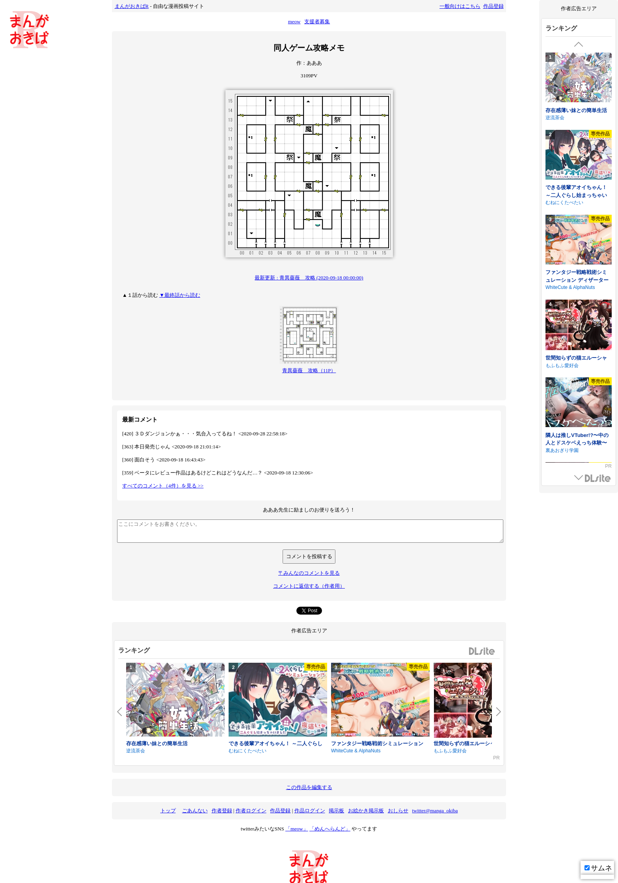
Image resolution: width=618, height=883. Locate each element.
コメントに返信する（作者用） (309, 586)
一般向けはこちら (459, 6)
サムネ (598, 868)
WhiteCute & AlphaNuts (355, 751)
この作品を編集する (309, 787)
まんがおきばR (132, 6)
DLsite (482, 651)
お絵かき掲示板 (366, 811)
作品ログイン (309, 811)
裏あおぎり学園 (562, 450)
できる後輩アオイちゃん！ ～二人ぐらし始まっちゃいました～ (576, 195)
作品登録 (493, 6)
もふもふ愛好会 (450, 751)
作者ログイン (251, 811)
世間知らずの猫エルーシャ (464, 743)
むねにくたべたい (247, 751)
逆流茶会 (135, 751)
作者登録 (222, 811)
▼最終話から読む (179, 295)
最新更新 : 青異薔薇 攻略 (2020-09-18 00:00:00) (309, 278)
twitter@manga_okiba (435, 811)
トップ (168, 811)
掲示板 (336, 811)
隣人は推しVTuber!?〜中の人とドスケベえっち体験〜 (577, 439)
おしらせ (398, 811)
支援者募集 (317, 21)
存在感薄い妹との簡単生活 (157, 743)
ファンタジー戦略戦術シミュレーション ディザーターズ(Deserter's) (577, 280)
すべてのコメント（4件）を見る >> (162, 486)
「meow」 (296, 829)
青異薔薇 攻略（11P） (309, 370)
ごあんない (195, 811)
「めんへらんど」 (329, 829)
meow (294, 21)
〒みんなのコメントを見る (309, 573)
